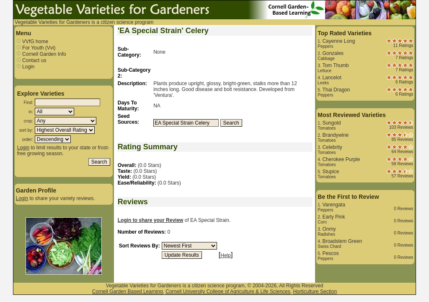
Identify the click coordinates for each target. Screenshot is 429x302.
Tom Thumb (335, 65)
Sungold (331, 123)
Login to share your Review (150, 220)
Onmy (329, 229)
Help (225, 255)
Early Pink (333, 217)
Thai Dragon (336, 90)
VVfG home (32, 41)
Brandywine (335, 135)
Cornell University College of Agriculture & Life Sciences (227, 291)
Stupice (330, 171)
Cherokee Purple (341, 159)
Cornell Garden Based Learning (127, 291)
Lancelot (331, 78)
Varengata (333, 205)
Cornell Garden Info (41, 54)
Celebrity (332, 147)
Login (25, 67)
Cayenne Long (338, 41)
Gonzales (333, 53)
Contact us (31, 60)
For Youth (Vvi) (36, 48)
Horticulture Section (315, 291)
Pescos (330, 253)
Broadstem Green (342, 241)
